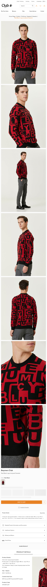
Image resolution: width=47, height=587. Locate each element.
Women (14, 11)
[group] (3, 482)
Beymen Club (7, 470)
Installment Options (8, 530)
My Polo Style (4, 11)
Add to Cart (21, 502)
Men (23, 11)
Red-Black (5, 477)
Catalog (27, 1)
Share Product (23, 546)
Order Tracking (20, 1)
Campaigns (39, 1)
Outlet (42, 11)
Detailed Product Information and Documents (14, 525)
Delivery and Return (8, 535)
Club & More (6, 540)
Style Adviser (33, 11)
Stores (32, 1)
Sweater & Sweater (23, 507)
